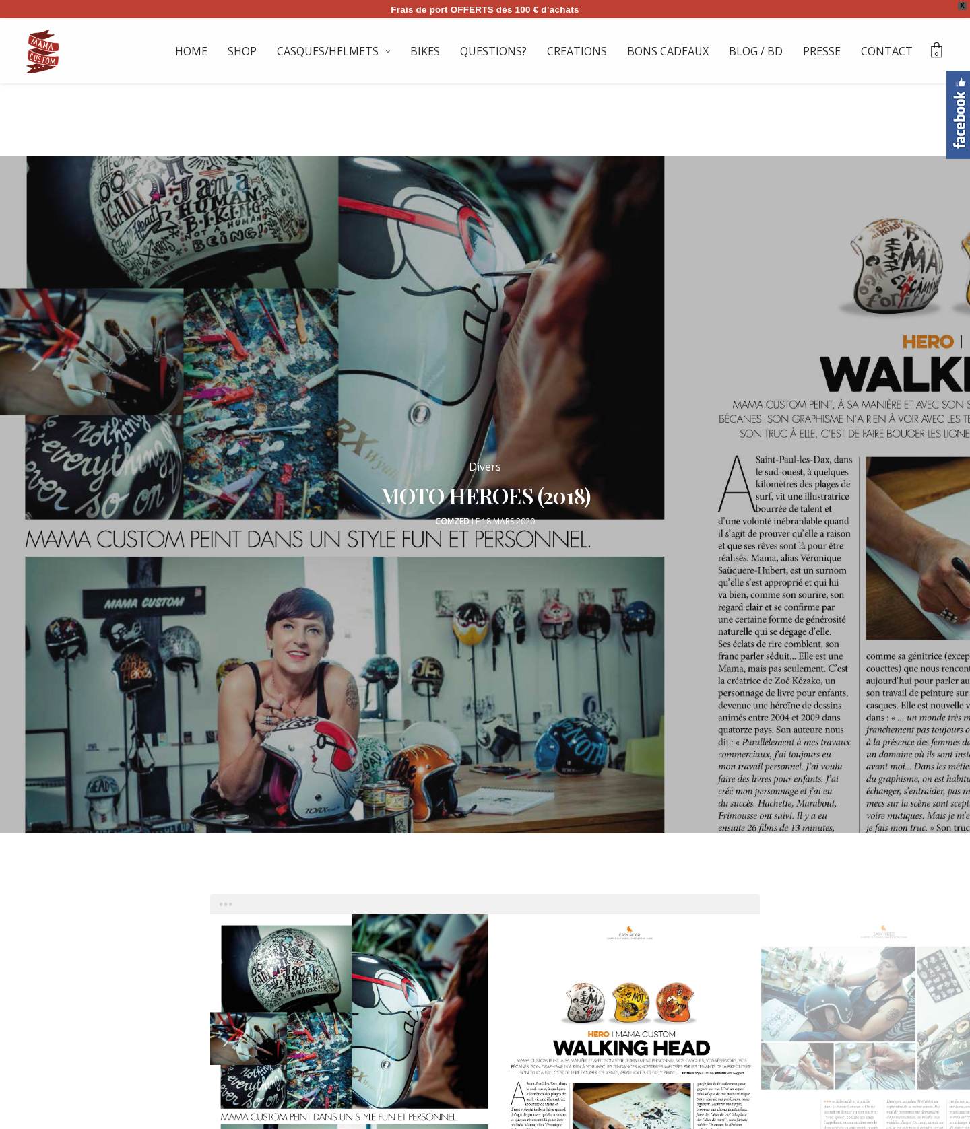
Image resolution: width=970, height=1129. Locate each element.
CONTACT (887, 51)
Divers (485, 460)
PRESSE (822, 51)
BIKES (425, 51)
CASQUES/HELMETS (328, 51)
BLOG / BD (756, 51)
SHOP (242, 51)
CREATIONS (577, 51)
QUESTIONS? (493, 51)
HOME (191, 51)
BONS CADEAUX (668, 51)
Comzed (452, 515)
